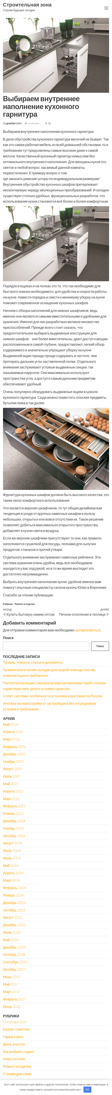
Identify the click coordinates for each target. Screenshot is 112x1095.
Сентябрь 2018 (15, 962)
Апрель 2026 (13, 731)
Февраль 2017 (14, 999)
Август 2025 (12, 769)
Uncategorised (14, 1022)
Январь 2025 (13, 813)
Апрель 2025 (13, 791)
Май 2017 (10, 984)
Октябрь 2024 (14, 836)
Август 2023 (12, 917)
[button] (106, 8)
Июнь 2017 (11, 977)
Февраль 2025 (14, 806)
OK (87, 1089)
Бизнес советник (16, 1029)
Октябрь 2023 (14, 910)
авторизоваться (88, 630)
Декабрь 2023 (14, 902)
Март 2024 (11, 880)
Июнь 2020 (11, 932)
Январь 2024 (13, 895)
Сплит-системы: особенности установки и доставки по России (52, 696)
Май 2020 (10, 940)
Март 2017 (11, 991)
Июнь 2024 (11, 858)
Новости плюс (14, 1059)
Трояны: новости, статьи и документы (33, 662)
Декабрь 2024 (14, 821)
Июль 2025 (11, 776)
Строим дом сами (17, 1074)
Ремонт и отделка (25, 604)
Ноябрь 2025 (13, 761)
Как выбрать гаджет (19, 1051)
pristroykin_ (34, 123)
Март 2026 (11, 739)
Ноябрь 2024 (13, 828)
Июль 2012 (11, 1006)
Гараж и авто (13, 1036)
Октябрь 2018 (14, 954)
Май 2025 (10, 784)
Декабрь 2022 (14, 925)
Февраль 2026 (14, 746)
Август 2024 (12, 843)
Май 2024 (10, 865)
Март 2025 (11, 798)
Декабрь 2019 (14, 947)
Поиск (8, 638)
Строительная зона (27, 4)
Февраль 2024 (14, 888)
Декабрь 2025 (14, 754)
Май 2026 (10, 724)
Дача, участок (14, 1044)
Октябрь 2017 (14, 969)
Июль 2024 (11, 850)
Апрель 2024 (13, 873)
